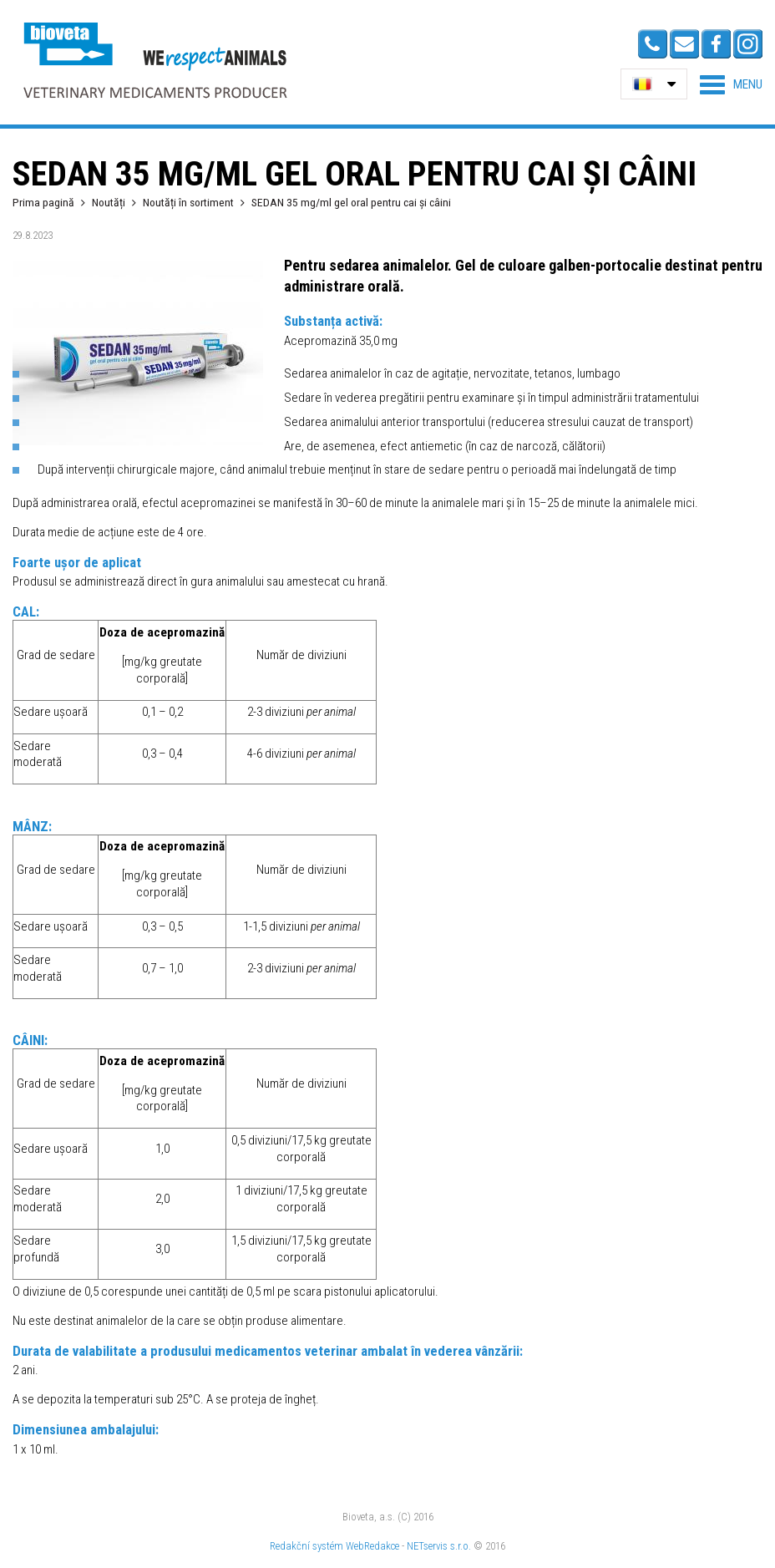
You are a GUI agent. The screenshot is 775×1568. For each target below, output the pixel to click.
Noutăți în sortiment (188, 202)
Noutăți (108, 202)
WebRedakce (372, 1546)
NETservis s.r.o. (439, 1546)
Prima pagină (43, 202)
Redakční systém (306, 1546)
